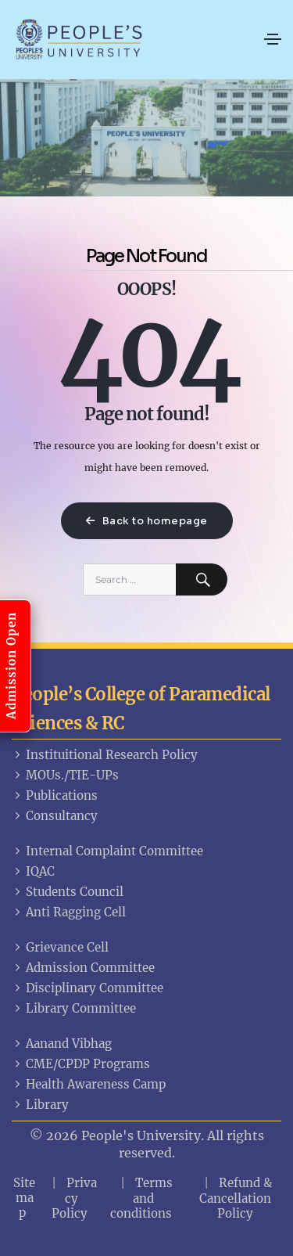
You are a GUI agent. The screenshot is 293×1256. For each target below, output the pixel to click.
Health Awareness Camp (89, 1084)
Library (40, 1104)
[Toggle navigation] (272, 39)
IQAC (33, 871)
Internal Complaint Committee (107, 851)
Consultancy (55, 815)
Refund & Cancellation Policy (236, 1198)
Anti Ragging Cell (69, 912)
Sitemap (24, 1197)
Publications (55, 795)
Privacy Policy (75, 1198)
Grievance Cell (60, 947)
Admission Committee (83, 967)
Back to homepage (147, 520)
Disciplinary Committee (87, 988)
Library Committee (74, 1008)
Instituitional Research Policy (105, 754)
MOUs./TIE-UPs (65, 775)
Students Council (67, 891)
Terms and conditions (141, 1198)
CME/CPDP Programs (81, 1063)
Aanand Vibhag (62, 1043)
